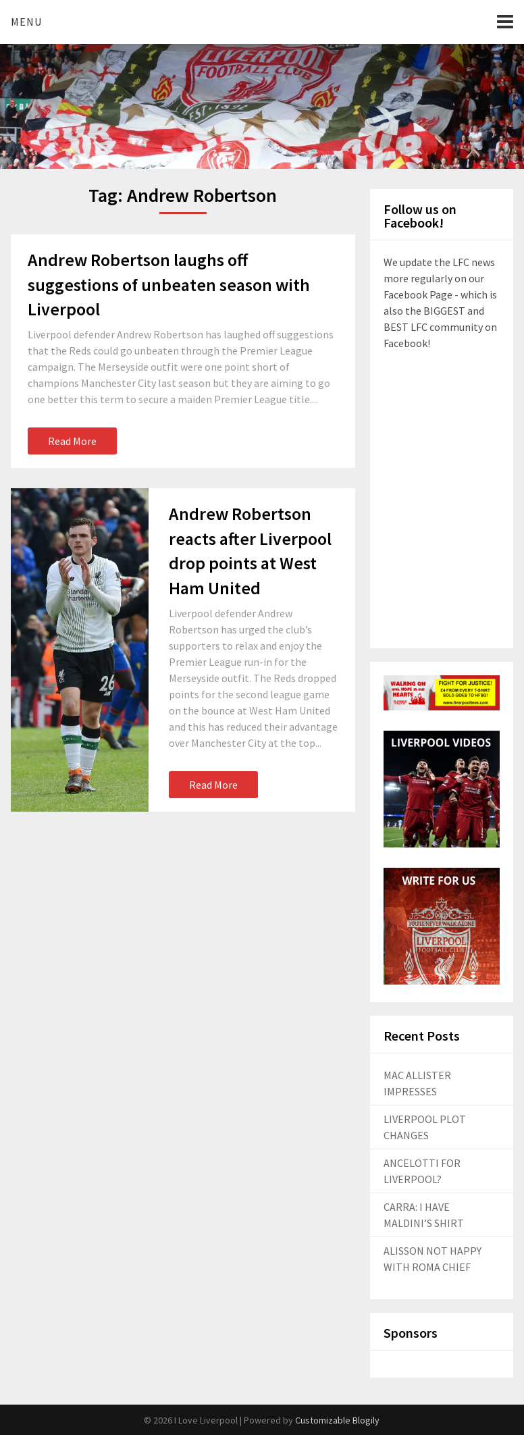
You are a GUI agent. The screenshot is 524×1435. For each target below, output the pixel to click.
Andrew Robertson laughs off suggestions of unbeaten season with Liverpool (169, 284)
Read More (72, 441)
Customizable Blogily (337, 1420)
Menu (26, 21)
